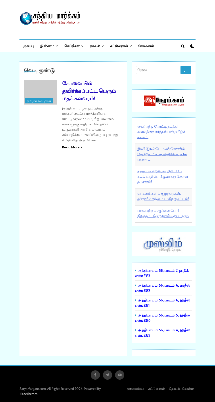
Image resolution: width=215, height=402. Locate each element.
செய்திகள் (72, 46)
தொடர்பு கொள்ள (181, 388)
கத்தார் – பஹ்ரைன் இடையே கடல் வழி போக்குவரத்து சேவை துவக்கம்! (162, 176)
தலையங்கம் (135, 388)
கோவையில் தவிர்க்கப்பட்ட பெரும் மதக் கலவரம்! (89, 90)
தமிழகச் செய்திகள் (39, 101)
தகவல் (95, 46)
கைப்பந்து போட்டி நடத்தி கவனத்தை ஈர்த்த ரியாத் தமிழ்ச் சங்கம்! (161, 131)
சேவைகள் (146, 46)
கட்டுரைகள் (119, 46)
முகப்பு (28, 46)
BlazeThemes (28, 394)
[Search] (185, 70)
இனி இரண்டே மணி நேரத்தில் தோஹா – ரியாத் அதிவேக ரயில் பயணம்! (162, 153)
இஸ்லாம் (47, 46)
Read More (72, 147)
